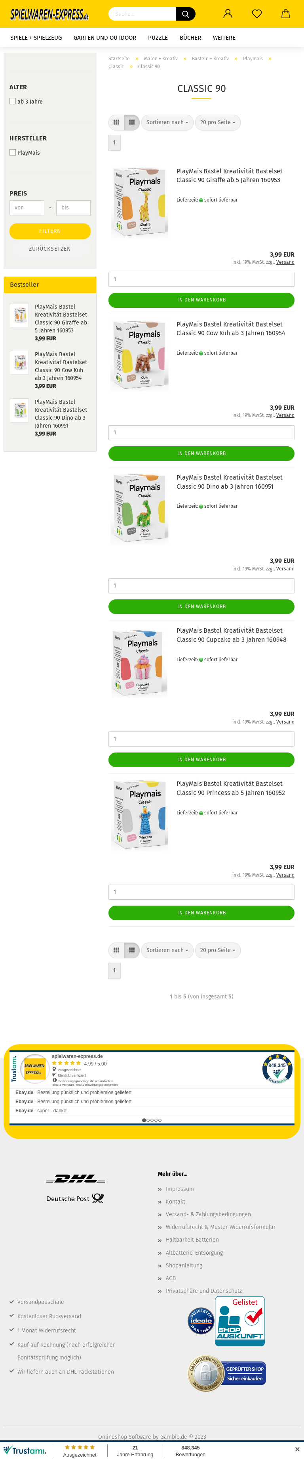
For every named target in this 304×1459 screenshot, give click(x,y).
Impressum (180, 1189)
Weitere (224, 37)
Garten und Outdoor (105, 37)
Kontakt (175, 1201)
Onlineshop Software (124, 1437)
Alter (18, 87)
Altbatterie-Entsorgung (194, 1253)
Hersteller (28, 138)
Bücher (190, 37)
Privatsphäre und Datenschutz (204, 1291)
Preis (18, 193)
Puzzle (158, 37)
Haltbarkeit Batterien (192, 1239)
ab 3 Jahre (26, 101)
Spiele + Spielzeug (36, 37)
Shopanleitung (184, 1265)
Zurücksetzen (50, 249)
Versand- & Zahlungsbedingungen (208, 1214)
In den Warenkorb (201, 300)
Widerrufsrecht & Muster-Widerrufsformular (221, 1227)
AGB (171, 1278)
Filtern (50, 231)
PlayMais (25, 152)
